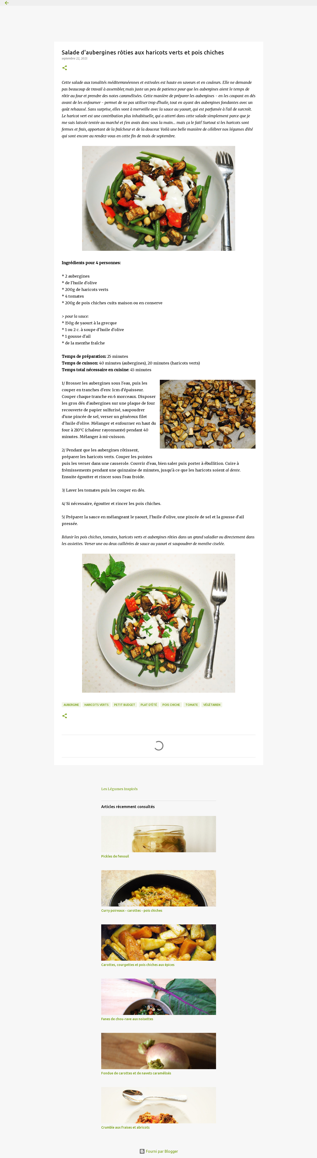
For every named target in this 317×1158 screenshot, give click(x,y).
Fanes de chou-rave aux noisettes (127, 1019)
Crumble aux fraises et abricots (125, 1127)
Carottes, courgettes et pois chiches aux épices (137, 965)
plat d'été (149, 704)
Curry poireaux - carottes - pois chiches (131, 910)
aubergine (71, 704)
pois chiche (171, 704)
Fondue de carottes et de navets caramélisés (136, 1073)
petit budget (124, 704)
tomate (191, 704)
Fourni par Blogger (158, 1151)
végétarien (211, 704)
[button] (64, 68)
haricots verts (96, 704)
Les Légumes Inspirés (119, 789)
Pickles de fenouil (115, 856)
